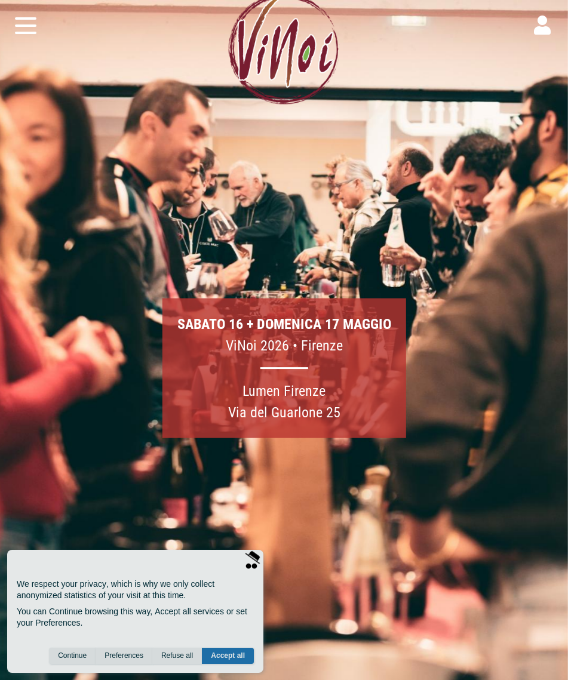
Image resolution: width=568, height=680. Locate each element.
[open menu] (26, 35)
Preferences (124, 657)
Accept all (228, 657)
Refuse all (177, 657)
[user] (542, 34)
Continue (72, 657)
